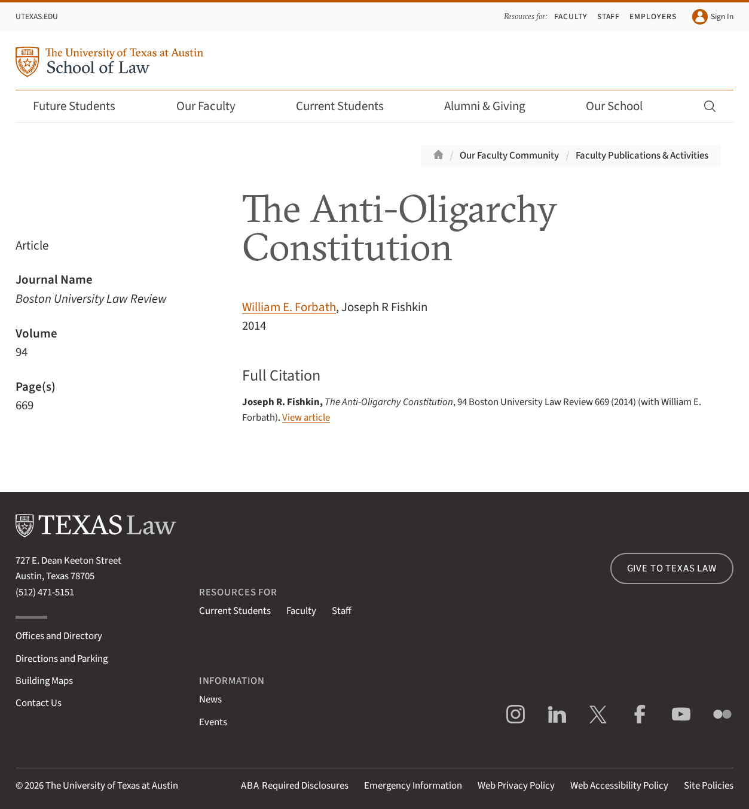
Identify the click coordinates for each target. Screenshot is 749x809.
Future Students (82, 106)
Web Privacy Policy (516, 785)
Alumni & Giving (493, 106)
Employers (653, 16)
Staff (608, 16)
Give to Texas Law (672, 568)
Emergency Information (413, 785)
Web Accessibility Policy (619, 785)
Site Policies (708, 785)
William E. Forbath (289, 307)
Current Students (348, 106)
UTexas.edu (37, 16)
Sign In (712, 17)
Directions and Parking (62, 659)
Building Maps (44, 681)
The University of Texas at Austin (111, 785)
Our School (622, 106)
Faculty (571, 16)
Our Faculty (214, 106)
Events (213, 722)
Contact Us (39, 703)
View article (306, 417)
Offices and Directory (59, 636)
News (210, 699)
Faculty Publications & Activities (642, 155)
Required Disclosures (294, 785)
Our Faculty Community (509, 155)
